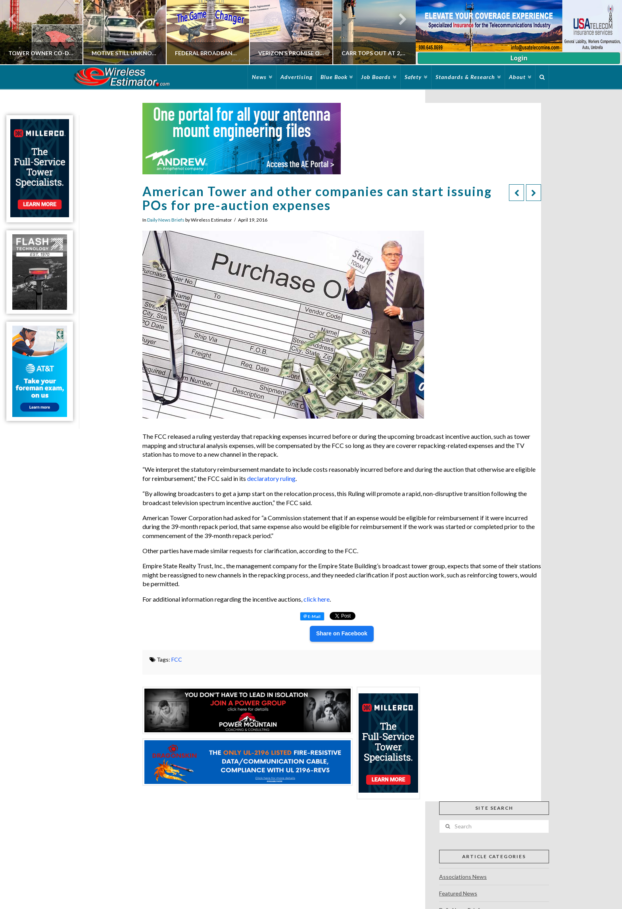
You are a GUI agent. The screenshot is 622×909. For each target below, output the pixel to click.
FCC (176, 659)
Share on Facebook (341, 633)
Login (518, 58)
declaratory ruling (271, 478)
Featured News (458, 893)
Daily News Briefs (165, 220)
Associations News (463, 876)
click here (316, 599)
